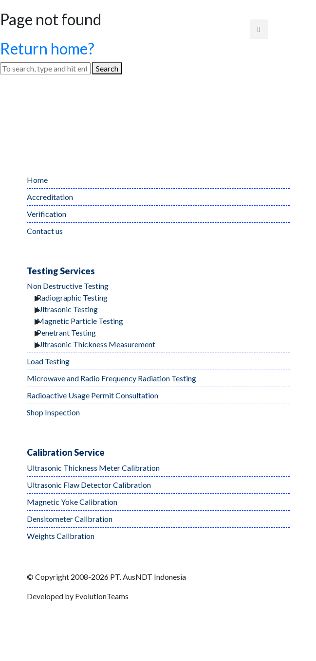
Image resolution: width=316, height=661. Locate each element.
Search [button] (107, 68)
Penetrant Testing (66, 332)
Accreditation (50, 196)
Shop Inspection (53, 412)
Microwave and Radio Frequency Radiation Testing (111, 378)
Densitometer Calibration (69, 518)
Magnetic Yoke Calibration (72, 501)
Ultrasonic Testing (67, 309)
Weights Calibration (60, 535)
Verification (46, 213)
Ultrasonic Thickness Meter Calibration (93, 467)
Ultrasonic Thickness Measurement (96, 344)
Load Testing (48, 361)
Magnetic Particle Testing (80, 320)
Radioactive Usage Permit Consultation (92, 395)
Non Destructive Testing (68, 285)
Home (37, 179)
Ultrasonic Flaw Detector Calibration (89, 484)
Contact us (45, 230)
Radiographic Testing (72, 297)
